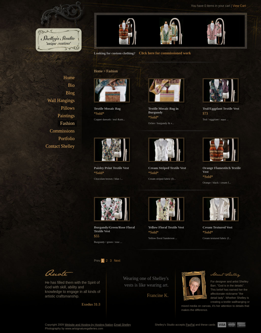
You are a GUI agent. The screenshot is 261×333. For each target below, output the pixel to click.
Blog (70, 92)
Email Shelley (122, 324)
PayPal (190, 324)
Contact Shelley (60, 146)
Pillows (68, 108)
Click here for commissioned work (165, 53)
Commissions (62, 131)
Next (117, 260)
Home (69, 77)
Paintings (66, 115)
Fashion (67, 123)
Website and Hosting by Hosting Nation (89, 324)
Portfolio (66, 138)
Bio (71, 85)
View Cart (239, 6)
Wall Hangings (61, 100)
